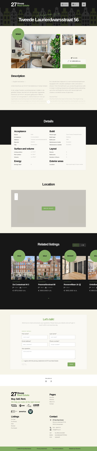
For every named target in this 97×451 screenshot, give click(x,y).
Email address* (26, 341)
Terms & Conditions (58, 448)
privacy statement (39, 361)
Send (71, 364)
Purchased (14, 428)
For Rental (14, 421)
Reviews (52, 399)
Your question (26, 348)
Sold (12, 423)
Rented (13, 426)
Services (52, 397)
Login (64, 4)
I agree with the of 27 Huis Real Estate (40, 361)
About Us (52, 401)
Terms (26, 364)
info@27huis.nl (57, 429)
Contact (74, 66)
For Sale (13, 419)
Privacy (23, 364)
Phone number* (54, 341)
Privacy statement (42, 448)
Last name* (53, 334)
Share (74, 58)
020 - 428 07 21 (57, 427)
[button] (13, 51)
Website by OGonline (74, 448)
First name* (25, 334)
